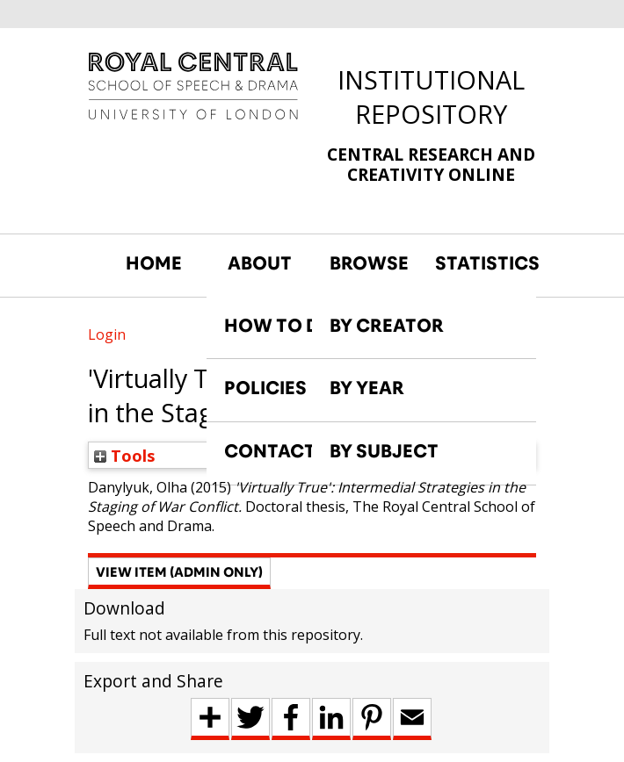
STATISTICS (479, 263)
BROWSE (369, 263)
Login (107, 334)
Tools (125, 455)
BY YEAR (367, 388)
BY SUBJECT (384, 451)
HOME (154, 263)
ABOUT (260, 263)
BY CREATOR (387, 325)
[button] (179, 573)
